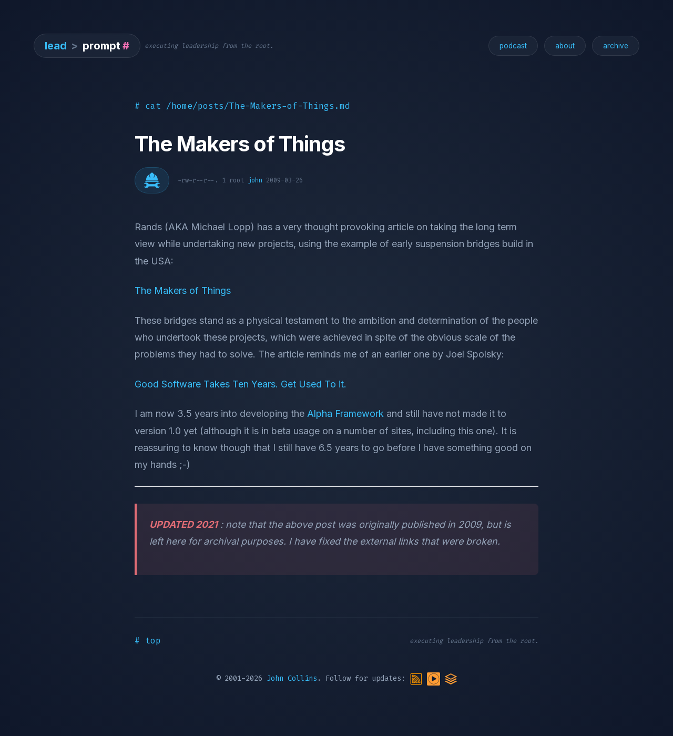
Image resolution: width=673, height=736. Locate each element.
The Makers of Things (183, 290)
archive (615, 46)
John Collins (292, 679)
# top (148, 640)
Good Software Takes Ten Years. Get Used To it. (240, 384)
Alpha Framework (345, 413)
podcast (513, 46)
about (565, 46)
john (255, 180)
